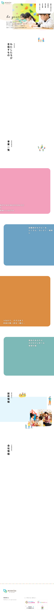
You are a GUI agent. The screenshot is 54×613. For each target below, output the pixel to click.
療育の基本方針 (51, 7)
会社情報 (42, 5)
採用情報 (45, 5)
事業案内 (48, 5)
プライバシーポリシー (31, 598)
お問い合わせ (39, 6)
